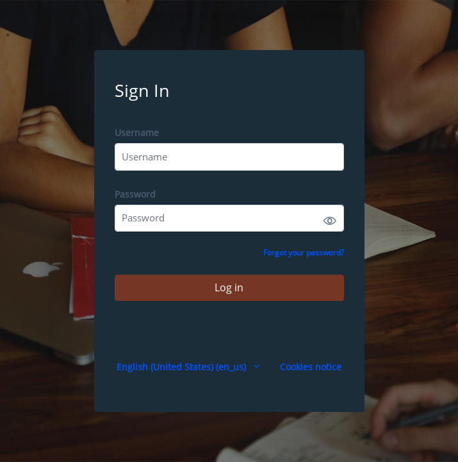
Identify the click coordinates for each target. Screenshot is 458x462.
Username (137, 132)
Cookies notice (310, 366)
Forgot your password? (303, 252)
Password (135, 194)
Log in (229, 287)
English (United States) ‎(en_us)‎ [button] (183, 366)
